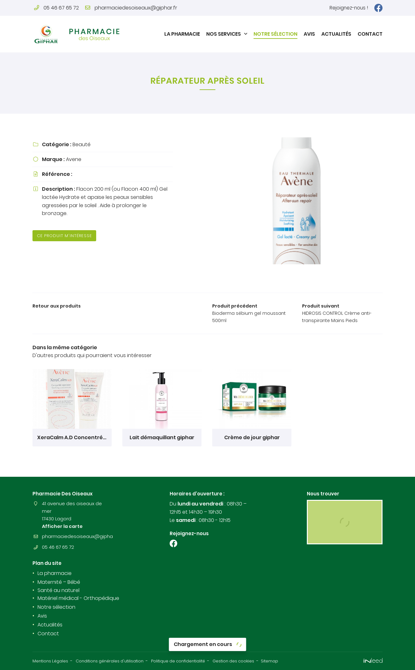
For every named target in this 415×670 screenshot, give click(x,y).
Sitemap (297, 661)
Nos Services (223, 34)
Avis (309, 34)
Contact (370, 34)
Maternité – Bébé (59, 582)
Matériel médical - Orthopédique (78, 598)
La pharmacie (182, 34)
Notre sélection (275, 34)
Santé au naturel (58, 590)
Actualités (336, 34)
